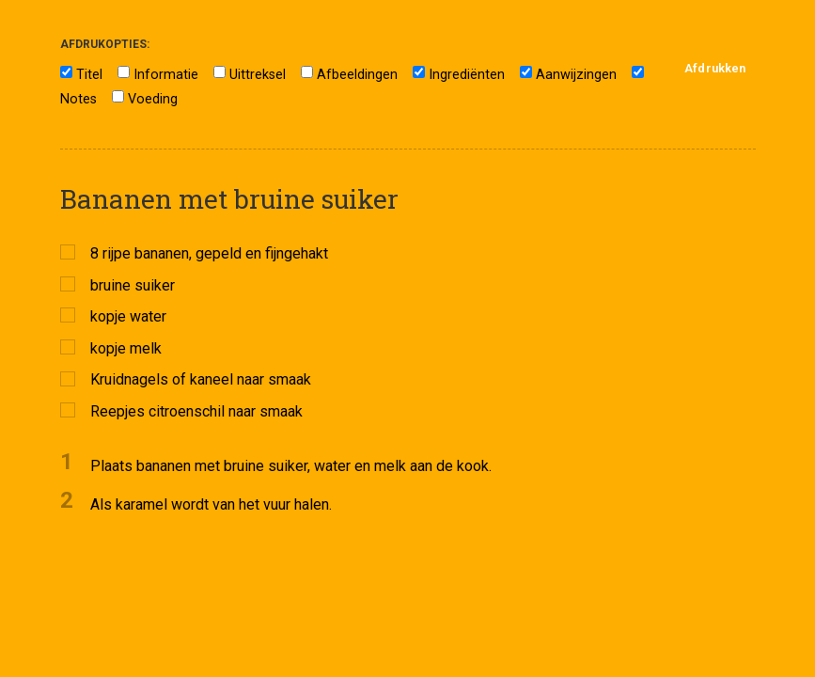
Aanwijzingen (576, 75)
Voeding (153, 99)
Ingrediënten (467, 75)
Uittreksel (257, 75)
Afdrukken (714, 68)
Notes (78, 99)
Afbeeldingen (357, 75)
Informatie (165, 75)
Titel (89, 75)
